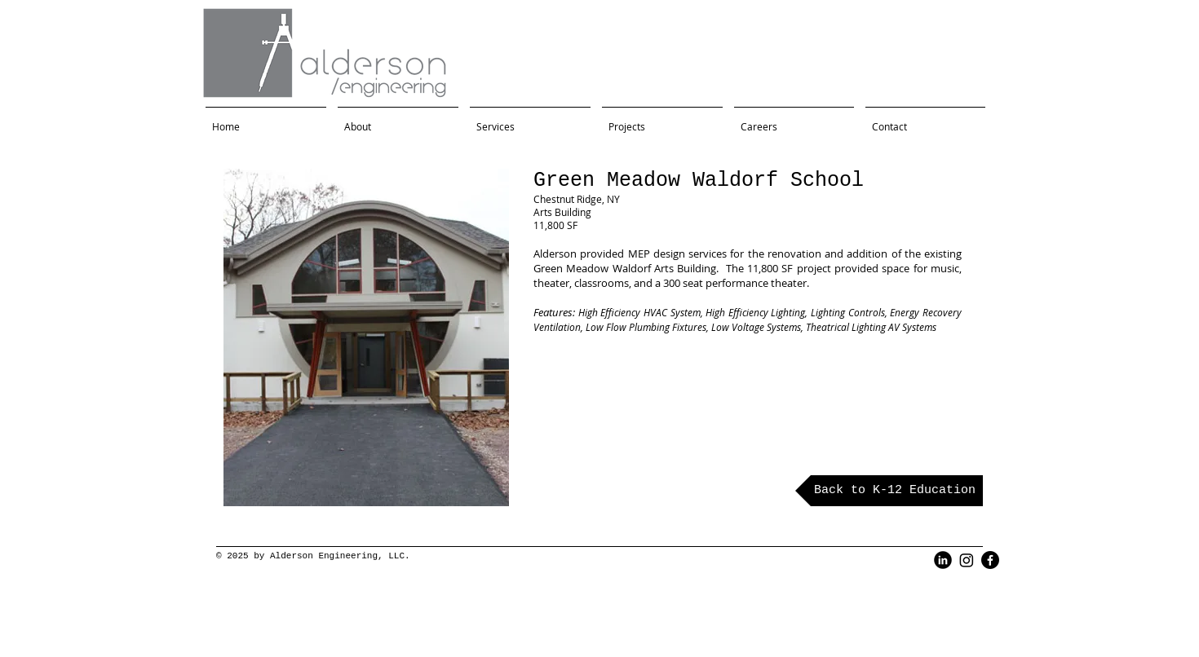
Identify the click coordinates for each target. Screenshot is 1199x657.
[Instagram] (967, 560)
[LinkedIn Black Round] (943, 560)
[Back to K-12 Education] (889, 490)
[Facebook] (990, 560)
